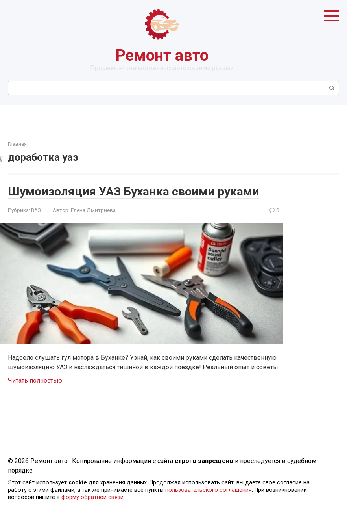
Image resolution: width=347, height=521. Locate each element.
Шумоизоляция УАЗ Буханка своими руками (133, 191)
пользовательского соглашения (208, 490)
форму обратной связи (92, 497)
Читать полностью (35, 380)
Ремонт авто (162, 55)
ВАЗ (36, 210)
